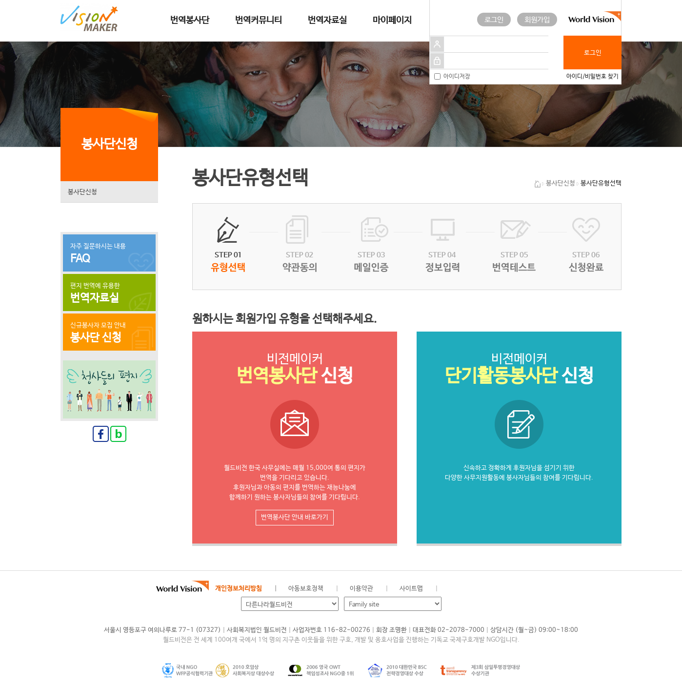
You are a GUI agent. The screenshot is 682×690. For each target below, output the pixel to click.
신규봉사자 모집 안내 (109, 333)
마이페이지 (392, 20)
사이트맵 (411, 588)
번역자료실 (327, 20)
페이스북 (469, 589)
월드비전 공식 (452, 589)
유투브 (518, 589)
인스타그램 (501, 589)
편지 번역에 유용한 (109, 293)
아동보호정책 (305, 588)
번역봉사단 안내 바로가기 (294, 517)
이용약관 (361, 588)
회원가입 (537, 20)
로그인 (493, 20)
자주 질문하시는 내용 (109, 254)
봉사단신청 (82, 192)
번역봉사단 (189, 20)
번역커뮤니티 (258, 20)
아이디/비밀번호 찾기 (592, 76)
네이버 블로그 (485, 589)
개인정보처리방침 (238, 588)
